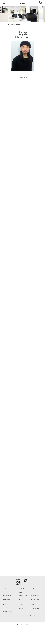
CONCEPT (22, 588)
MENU (5, 607)
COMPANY (33, 604)
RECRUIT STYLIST (35, 599)
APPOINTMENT (22, 625)
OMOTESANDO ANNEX (9, 602)
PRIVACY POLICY (8, 611)
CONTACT (6, 604)
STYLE (21, 604)
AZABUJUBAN (22, 77)
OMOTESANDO (7, 599)
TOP (3, 24)
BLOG (20, 602)
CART (32, 591)
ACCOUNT (33, 588)
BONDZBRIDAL (35, 595)
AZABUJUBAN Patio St (9, 591)
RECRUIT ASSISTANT (36, 602)
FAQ (20, 599)
